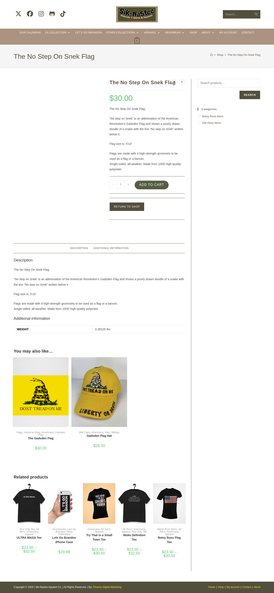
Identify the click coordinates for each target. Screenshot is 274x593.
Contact (246, 587)
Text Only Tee (27, 529)
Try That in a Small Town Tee (99, 537)
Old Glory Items (211, 122)
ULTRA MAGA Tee (29, 537)
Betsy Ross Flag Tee (169, 540)
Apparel (29, 534)
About (257, 587)
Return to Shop (127, 206)
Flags (19, 432)
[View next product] (182, 82)
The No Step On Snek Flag (243, 54)
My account (233, 587)
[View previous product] (174, 82)
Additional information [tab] (111, 248)
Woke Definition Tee (134, 537)
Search (250, 94)
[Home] (211, 54)
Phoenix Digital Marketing (107, 587)
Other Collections (65, 533)
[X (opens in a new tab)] (18, 14)
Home (211, 587)
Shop (221, 587)
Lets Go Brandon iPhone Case (64, 540)
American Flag (32, 432)
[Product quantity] (121, 184)
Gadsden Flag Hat (99, 435)
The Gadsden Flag (40, 438)
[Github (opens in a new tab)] (52, 14)
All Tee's (105, 529)
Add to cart (151, 185)
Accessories (59, 529)
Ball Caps (84, 432)
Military (115, 432)
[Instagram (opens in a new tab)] (41, 14)
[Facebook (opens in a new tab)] (30, 14)
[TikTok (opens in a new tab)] (63, 14)
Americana (47, 432)
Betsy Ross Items (167, 529)
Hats (107, 432)
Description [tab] (79, 248)
